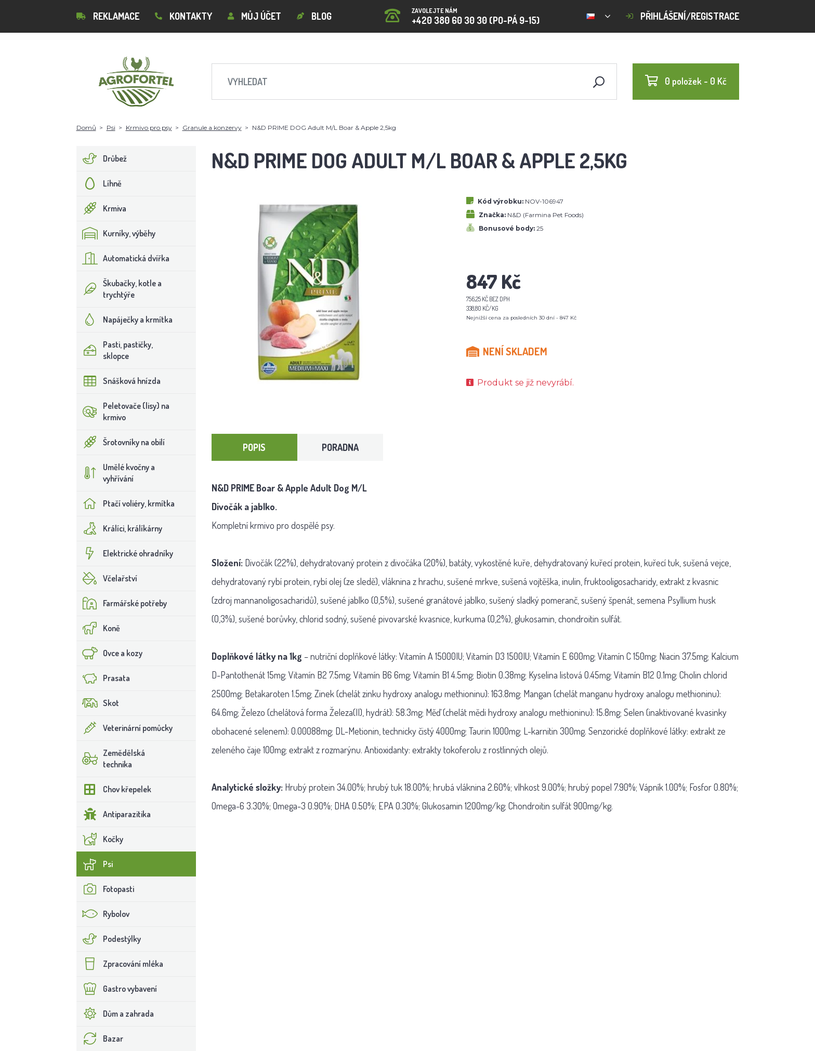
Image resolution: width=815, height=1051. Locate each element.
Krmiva (101, 208)
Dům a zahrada (115, 1013)
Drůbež (102, 158)
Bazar (100, 1038)
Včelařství (107, 578)
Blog (314, 16)
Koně (98, 628)
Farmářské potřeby (122, 603)
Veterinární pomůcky (125, 728)
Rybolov (103, 914)
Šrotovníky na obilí (121, 442)
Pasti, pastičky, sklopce (115, 350)
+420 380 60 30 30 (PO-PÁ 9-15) (462, 13)
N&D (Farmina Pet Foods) (545, 215)
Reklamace (107, 16)
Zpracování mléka (120, 963)
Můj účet (254, 16)
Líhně (99, 183)
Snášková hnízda (119, 381)
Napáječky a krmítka (125, 319)
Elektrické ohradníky (125, 553)
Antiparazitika (114, 814)
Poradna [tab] (340, 447)
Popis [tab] (254, 447)
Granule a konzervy (212, 127)
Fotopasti (105, 889)
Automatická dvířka (123, 258)
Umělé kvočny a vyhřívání (116, 473)
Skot (98, 703)
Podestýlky (109, 938)
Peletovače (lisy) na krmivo (123, 411)
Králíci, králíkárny (119, 528)
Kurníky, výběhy (116, 233)
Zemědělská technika (111, 758)
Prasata (103, 678)
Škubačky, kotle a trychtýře (119, 289)
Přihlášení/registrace (682, 16)
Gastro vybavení (117, 988)
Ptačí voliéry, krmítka (126, 503)
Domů (86, 127)
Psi (111, 127)
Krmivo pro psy (149, 127)
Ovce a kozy (109, 653)
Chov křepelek (114, 789)
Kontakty (183, 16)
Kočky (100, 839)
